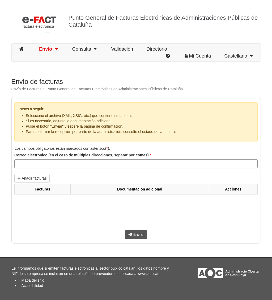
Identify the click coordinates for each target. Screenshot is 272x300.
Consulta (84, 49)
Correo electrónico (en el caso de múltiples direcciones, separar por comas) (82, 155)
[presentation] (54, 214)
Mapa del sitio (33, 280)
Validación (122, 49)
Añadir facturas (32, 178)
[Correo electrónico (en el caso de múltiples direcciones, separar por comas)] (136, 164)
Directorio (156, 49)
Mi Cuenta (198, 56)
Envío (48, 49)
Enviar (136, 234)
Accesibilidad (32, 285)
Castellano (238, 56)
